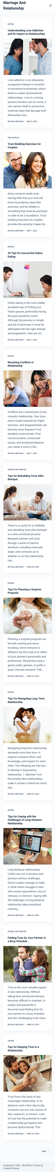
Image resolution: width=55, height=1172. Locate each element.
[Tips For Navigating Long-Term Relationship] (27, 725)
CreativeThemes (11, 1168)
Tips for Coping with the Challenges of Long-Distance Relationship (25, 820)
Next (45, 1151)
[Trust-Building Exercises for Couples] (27, 170)
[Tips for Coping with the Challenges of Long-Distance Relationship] (27, 846)
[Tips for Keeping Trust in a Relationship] (27, 1073)
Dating (11, 24)
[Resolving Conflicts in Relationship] (27, 388)
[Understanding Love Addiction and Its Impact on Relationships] (27, 57)
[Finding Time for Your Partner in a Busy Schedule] (27, 964)
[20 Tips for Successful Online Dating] (27, 279)
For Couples (13, 138)
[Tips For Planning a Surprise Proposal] (27, 616)
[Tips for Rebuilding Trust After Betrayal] (27, 502)
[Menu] (50, 5)
